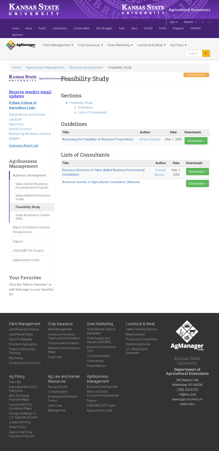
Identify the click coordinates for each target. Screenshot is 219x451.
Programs (178, 28)
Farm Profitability (20, 339)
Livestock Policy (20, 422)
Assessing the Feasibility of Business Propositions (97, 139)
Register (188, 22)
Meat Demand (135, 334)
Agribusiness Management (45, 67)
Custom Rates (81, 28)
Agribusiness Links (26, 260)
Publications (95, 361)
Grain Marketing (120, 45)
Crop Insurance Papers (63, 343)
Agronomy (16, 124)
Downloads (196, 140)
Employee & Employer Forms (62, 398)
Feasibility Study (28, 207)
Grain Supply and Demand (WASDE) (99, 340)
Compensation (58, 391)
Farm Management (58, 45)
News (134, 28)
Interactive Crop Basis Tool (101, 349)
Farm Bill (15, 382)
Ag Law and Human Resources (64, 378)
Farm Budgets (104, 28)
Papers (18, 241)
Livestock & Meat (152, 45)
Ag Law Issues (57, 386)
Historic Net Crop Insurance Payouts (21, 434)
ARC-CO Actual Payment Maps (19, 397)
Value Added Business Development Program (32, 186)
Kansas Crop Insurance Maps (64, 350)
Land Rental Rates (21, 334)
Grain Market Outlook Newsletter (101, 331)
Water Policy (17, 427)
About (28, 28)
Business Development (86, 67)
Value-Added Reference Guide (33, 197)
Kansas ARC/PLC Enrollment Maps (21, 406)
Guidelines (85, 107)
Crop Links (55, 357)
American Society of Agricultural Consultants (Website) (101, 182)
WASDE (148, 28)
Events (42, 28)
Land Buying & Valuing (24, 329)
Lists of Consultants (92, 112)
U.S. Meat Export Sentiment (137, 351)
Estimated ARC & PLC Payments (23, 388)
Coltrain (160, 170)
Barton (159, 175)
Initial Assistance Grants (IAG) (33, 217)
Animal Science (20, 129)
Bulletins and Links (138, 344)
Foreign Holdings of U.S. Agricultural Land (23, 415)
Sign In (174, 22)
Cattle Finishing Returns (141, 329)
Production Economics (25, 363)
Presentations (96, 365)
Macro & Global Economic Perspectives (31, 229)
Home (15, 28)
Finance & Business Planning (22, 351)
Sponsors (17, 34)
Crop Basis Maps (98, 356)
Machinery (16, 358)
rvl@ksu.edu (187, 394)
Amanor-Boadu (149, 139)
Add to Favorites (196, 74)
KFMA (162, 28)
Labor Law (55, 405)
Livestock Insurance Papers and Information (64, 336)
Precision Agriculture (23, 344)
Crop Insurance (90, 45)
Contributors (60, 28)
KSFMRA (195, 28)
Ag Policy (178, 45)
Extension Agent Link (23, 145)
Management (57, 410)
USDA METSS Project (28, 251)
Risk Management (60, 329)
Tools (122, 28)
